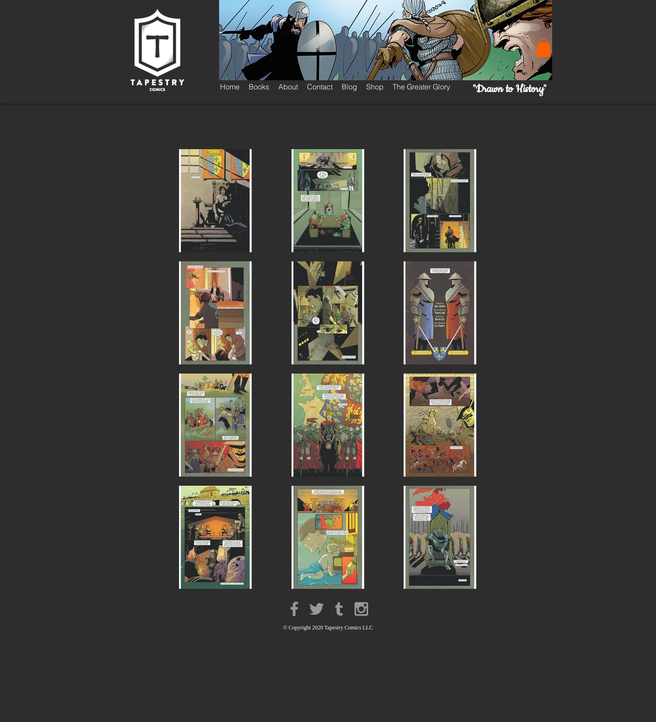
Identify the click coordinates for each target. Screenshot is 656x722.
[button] (543, 47)
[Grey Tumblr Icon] (338, 608)
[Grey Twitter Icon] (316, 608)
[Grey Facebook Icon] (294, 608)
